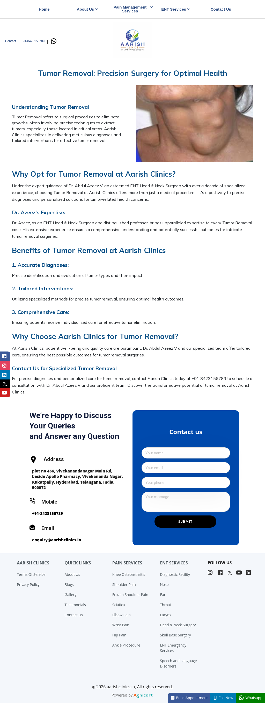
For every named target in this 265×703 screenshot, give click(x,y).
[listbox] (88, 9)
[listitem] (211, 572)
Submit (185, 521)
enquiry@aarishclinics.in (56, 539)
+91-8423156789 (47, 513)
